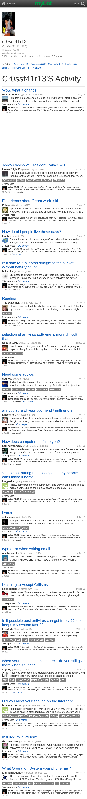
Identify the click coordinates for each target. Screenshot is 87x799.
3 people (24, 643)
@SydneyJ (18, 379)
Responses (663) (38, 64)
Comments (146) (55, 64)
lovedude (7, 629)
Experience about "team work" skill (31, 201)
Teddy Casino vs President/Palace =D (33, 165)
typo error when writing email (26, 549)
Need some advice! (18, 374)
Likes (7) (6, 68)
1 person (24, 104)
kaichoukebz (9, 589)
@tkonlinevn (17, 205)
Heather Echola (11, 94)
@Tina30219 (27, 303)
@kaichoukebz (25, 589)
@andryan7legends (32, 773)
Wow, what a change (19, 90)
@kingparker (22, 481)
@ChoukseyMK (26, 343)
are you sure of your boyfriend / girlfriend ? (37, 410)
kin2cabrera (9, 414)
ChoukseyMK (10, 343)
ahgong (6, 669)
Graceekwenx (10, 741)
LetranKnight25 (11, 169)
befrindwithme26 (12, 446)
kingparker (8, 481)
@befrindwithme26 (32, 446)
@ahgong (16, 669)
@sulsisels (18, 517)
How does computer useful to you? (31, 442)
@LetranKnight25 (29, 169)
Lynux (7, 513)
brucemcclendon (12, 705)
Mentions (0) (71, 64)
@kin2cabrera (23, 415)
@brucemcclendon (32, 705)
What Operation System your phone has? (36, 768)
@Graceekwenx (26, 741)
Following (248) (35, 68)
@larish (13, 236)
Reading (9, 298)
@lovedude (19, 629)
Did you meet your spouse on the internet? (37, 701)
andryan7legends (12, 772)
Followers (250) (19, 68)
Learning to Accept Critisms (25, 584)
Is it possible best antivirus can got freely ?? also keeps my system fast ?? (42, 622)
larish (5, 236)
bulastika (7, 271)
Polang (6, 205)
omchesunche (10, 553)
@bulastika (19, 271)
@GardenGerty (28, 94)
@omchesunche (27, 553)
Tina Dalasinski (11, 302)
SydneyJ (7, 378)
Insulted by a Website (20, 737)
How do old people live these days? (31, 232)
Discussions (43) (20, 64)
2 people (24, 246)
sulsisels (7, 517)
